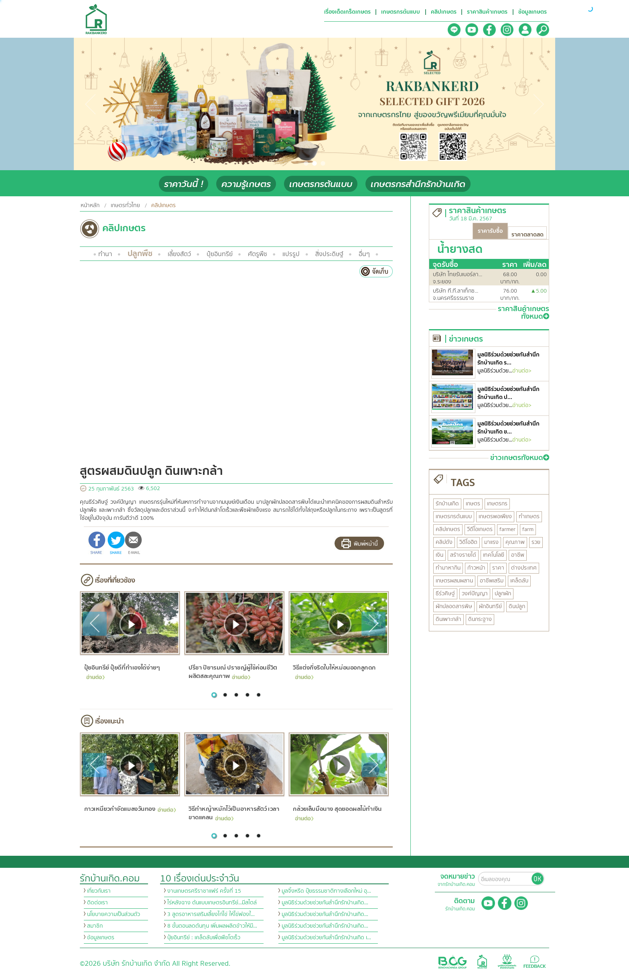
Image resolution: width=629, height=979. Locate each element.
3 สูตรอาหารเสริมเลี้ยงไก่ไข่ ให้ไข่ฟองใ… (211, 914)
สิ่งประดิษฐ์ (329, 254)
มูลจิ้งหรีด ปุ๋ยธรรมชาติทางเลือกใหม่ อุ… (326, 891)
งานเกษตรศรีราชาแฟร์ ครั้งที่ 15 (204, 891)
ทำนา (105, 254)
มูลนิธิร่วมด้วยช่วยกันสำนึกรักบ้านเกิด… (325, 902)
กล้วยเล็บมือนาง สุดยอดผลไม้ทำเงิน (337, 812)
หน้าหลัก (90, 205)
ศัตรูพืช (257, 254)
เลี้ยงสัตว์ (179, 254)
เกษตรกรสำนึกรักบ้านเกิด (418, 184)
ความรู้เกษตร (246, 184)
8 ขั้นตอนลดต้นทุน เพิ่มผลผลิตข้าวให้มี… (212, 926)
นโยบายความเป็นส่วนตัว (113, 914)
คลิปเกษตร (163, 205)
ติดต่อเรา (97, 902)
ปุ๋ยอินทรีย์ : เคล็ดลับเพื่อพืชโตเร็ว (203, 937)
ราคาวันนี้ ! (183, 184)
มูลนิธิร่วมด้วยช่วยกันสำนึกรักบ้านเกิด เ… (326, 937)
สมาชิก (95, 926)
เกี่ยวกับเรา (99, 891)
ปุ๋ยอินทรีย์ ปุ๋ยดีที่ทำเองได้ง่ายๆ (122, 671)
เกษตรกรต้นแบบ (320, 184)
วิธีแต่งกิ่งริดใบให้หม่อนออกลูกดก (334, 671)
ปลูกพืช (140, 253)
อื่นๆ (364, 254)
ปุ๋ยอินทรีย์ (220, 254)
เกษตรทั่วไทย (125, 205)
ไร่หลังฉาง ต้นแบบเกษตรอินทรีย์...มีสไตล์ (212, 902)
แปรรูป (291, 254)
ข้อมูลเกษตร (100, 937)
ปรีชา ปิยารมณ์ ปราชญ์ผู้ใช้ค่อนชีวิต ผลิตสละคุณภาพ (233, 672)
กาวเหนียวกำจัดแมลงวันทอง (130, 809)
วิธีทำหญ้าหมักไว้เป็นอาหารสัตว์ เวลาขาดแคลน (234, 813)
